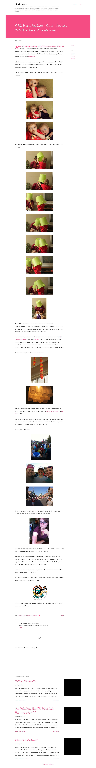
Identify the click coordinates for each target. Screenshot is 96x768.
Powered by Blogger (48, 764)
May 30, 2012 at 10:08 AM (33, 623)
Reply (20, 627)
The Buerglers (21, 4)
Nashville (73, 53)
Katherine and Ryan (52, 411)
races (72, 54)
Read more (56, 700)
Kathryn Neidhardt (23, 623)
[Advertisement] (37, 659)
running (72, 58)
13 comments (22, 731)
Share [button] (72, 45)
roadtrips (73, 56)
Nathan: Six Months (25, 681)
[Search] (75, 4)
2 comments (22, 700)
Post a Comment (23, 758)
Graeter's (36, 339)
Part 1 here (31, 56)
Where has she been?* (26, 740)
